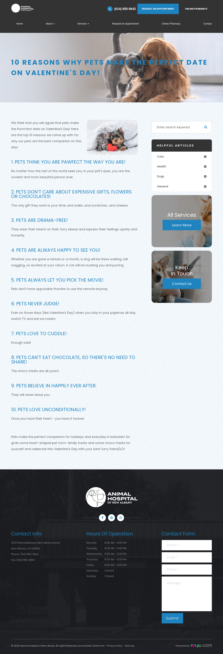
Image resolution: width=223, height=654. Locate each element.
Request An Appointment (125, 23)
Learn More (182, 226)
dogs (161, 177)
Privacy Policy (114, 645)
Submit (172, 618)
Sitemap (129, 645)
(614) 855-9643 (125, 9)
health (162, 167)
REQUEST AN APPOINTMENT (158, 8)
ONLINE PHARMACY (196, 8)
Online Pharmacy (171, 23)
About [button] (50, 23)
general (163, 187)
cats (160, 157)
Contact (207, 23)
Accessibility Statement (91, 645)
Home (19, 23)
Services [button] (83, 23)
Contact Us (182, 284)
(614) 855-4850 (26, 559)
